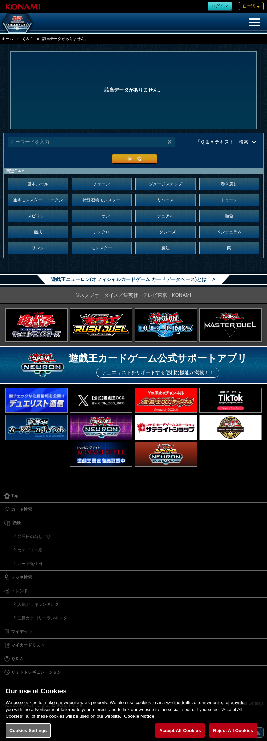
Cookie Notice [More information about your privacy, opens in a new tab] (139, 720)
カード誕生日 (29, 563)
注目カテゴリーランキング (42, 618)
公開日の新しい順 (34, 536)
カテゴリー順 (29, 550)
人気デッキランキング (38, 604)
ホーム (7, 39)
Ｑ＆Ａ (27, 39)
